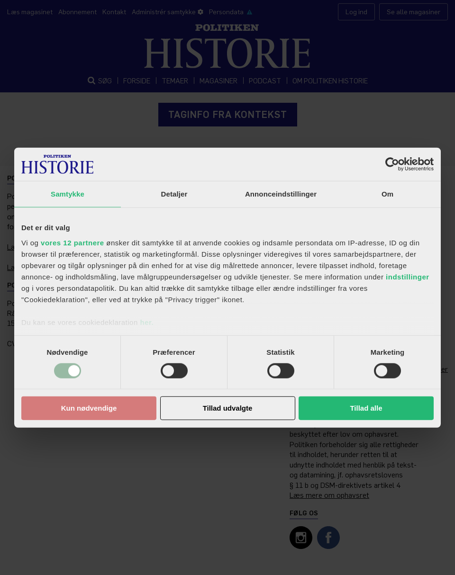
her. (147, 322)
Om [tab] (387, 194)
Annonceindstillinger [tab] (281, 194)
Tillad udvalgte (228, 408)
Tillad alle (366, 408)
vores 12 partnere (72, 242)
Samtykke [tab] (67, 194)
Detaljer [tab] (174, 194)
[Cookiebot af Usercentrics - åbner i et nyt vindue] (392, 164)
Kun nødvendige (89, 408)
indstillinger (407, 276)
